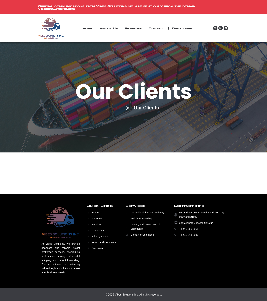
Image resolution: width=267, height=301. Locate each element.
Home (87, 28)
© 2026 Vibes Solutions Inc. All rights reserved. (133, 294)
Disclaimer (182, 28)
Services (133, 28)
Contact (157, 28)
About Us (109, 28)
